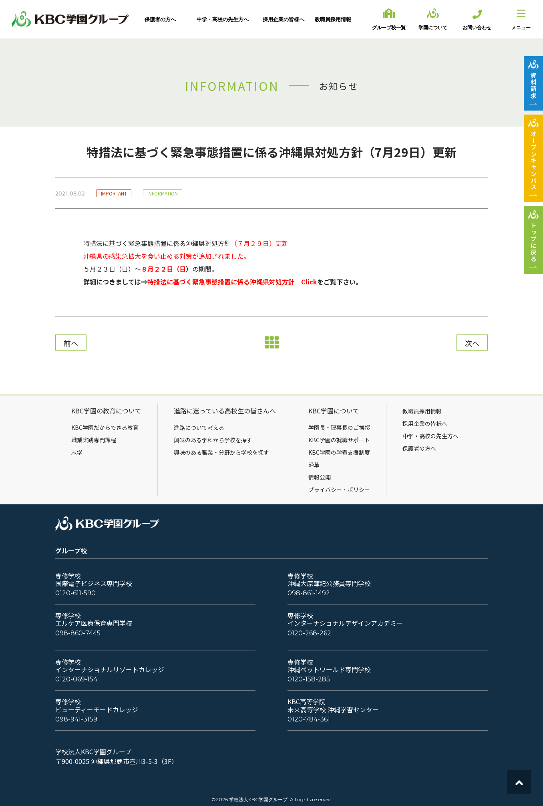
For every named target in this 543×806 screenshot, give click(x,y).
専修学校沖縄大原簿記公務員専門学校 (329, 579)
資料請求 (533, 85)
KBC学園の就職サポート (339, 440)
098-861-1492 (309, 593)
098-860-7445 (78, 633)
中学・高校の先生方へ (430, 436)
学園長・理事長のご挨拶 (339, 427)
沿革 (314, 465)
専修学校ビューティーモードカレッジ (96, 705)
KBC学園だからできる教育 (105, 427)
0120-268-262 (309, 633)
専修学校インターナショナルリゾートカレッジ (109, 665)
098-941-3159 (76, 719)
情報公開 (319, 477)
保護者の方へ (419, 448)
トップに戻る (533, 242)
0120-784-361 (309, 719)
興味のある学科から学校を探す (213, 440)
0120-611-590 (75, 593)
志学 (76, 452)
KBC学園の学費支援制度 (339, 452)
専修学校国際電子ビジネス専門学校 (93, 579)
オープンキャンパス (533, 160)
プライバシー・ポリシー (339, 490)
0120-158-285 (309, 679)
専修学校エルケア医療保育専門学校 (93, 619)
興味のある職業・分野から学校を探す (221, 452)
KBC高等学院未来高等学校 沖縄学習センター (333, 705)
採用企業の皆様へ (424, 423)
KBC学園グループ (70, 19)
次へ (472, 343)
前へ (71, 343)
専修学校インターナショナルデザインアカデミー (345, 619)
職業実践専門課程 (93, 440)
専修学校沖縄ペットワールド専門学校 (329, 665)
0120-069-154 (76, 679)
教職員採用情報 (422, 411)
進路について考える (199, 427)
